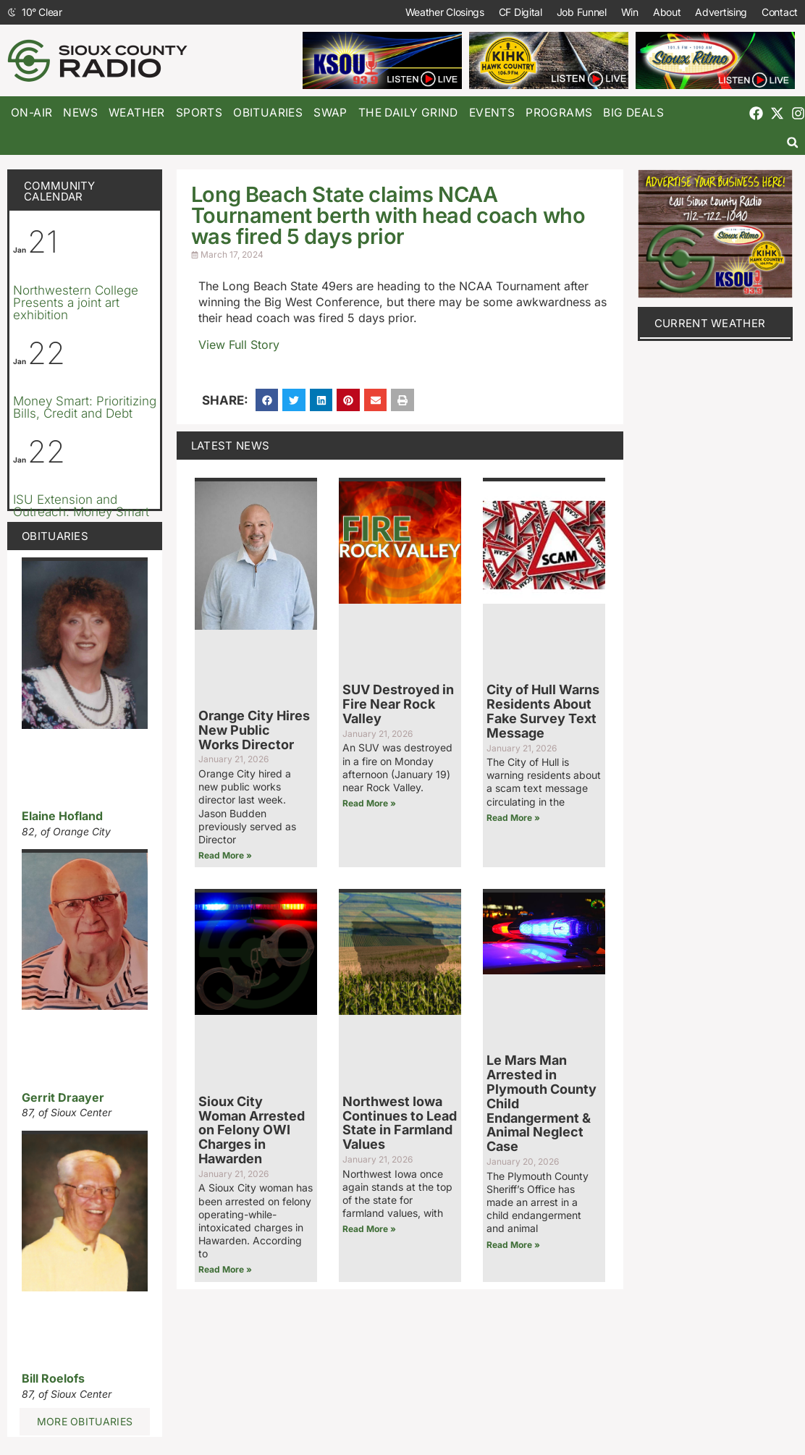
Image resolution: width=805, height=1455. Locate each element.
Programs (559, 112)
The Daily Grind (408, 112)
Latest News (230, 445)
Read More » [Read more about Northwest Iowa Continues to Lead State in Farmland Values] (369, 1228)
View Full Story (238, 344)
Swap (330, 112)
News (80, 112)
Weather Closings (444, 12)
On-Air (31, 112)
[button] (792, 142)
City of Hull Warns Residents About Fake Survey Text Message (542, 711)
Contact (780, 12)
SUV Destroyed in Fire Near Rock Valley (398, 704)
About (667, 12)
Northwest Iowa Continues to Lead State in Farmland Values (399, 1123)
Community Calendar (60, 191)
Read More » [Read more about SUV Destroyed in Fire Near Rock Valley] (369, 803)
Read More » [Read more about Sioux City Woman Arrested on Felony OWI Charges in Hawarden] (225, 1269)
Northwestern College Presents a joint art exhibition (75, 302)
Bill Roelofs (53, 1378)
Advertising (721, 12)
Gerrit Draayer (63, 1097)
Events (492, 112)
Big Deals (633, 112)
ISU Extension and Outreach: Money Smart (81, 505)
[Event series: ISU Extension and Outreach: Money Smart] (115, 480)
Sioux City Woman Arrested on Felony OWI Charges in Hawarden (251, 1130)
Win (629, 12)
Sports (199, 112)
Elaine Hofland (62, 816)
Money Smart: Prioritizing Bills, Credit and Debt (84, 407)
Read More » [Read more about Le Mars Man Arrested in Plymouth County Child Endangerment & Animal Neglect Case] (513, 1244)
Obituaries (268, 112)
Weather (137, 112)
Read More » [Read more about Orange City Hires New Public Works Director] (225, 855)
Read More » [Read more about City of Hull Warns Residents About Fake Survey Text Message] (513, 817)
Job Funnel (582, 12)
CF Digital (520, 12)
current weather (710, 323)
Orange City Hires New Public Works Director (254, 730)
